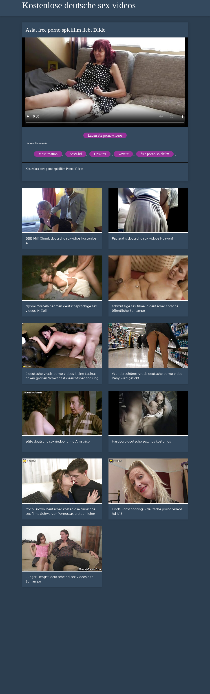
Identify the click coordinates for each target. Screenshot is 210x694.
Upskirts (100, 154)
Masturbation (47, 154)
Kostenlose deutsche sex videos (79, 5)
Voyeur (123, 154)
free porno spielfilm (155, 154)
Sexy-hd (76, 154)
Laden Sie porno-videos (105, 135)
